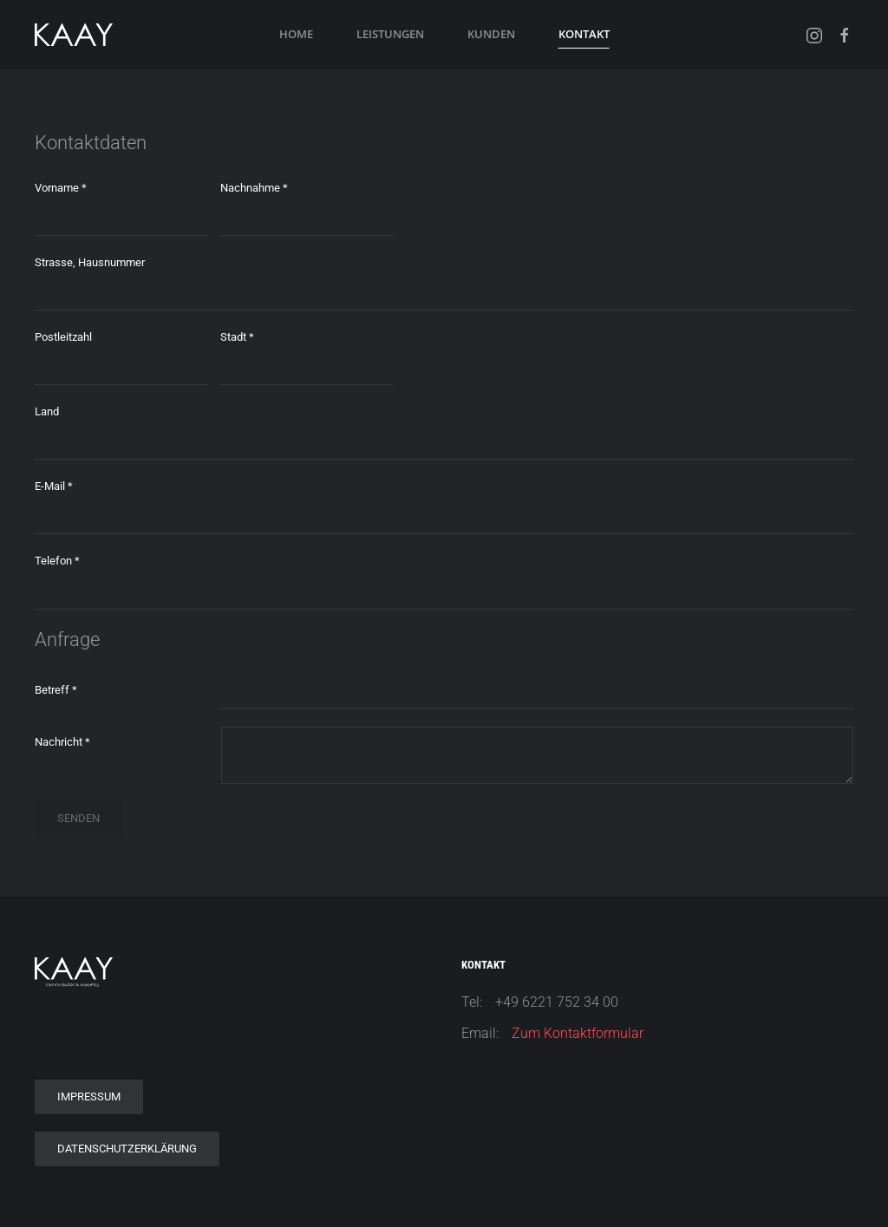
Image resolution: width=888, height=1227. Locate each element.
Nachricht (62, 741)
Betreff (56, 689)
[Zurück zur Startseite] (74, 34)
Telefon (57, 560)
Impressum (89, 1096)
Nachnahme (254, 187)
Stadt (237, 336)
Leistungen (390, 34)
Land (47, 411)
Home (296, 34)
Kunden (491, 34)
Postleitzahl (63, 336)
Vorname (61, 187)
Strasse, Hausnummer (90, 262)
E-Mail (54, 486)
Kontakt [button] (584, 34)
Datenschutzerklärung (127, 1148)
